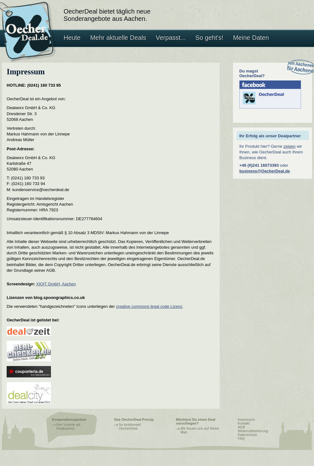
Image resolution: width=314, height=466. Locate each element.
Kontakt (243, 423)
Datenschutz (247, 435)
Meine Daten (251, 37)
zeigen (289, 146)
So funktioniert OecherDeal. (130, 426)
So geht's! (209, 37)
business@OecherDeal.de (264, 171)
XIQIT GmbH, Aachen (56, 284)
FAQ (241, 438)
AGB (241, 427)
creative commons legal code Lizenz (149, 306)
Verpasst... (171, 37)
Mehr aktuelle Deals (118, 37)
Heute (72, 37)
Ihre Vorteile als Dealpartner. (68, 426)
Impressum (246, 419)
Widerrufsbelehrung (253, 431)
